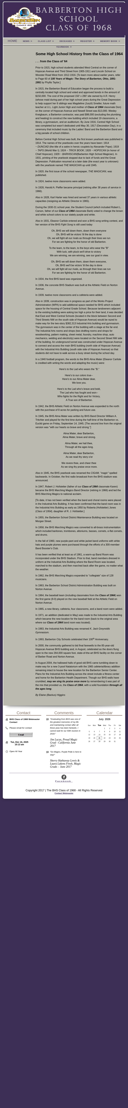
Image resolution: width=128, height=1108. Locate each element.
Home (12, 40)
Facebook (64, 780)
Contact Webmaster (64, 793)
